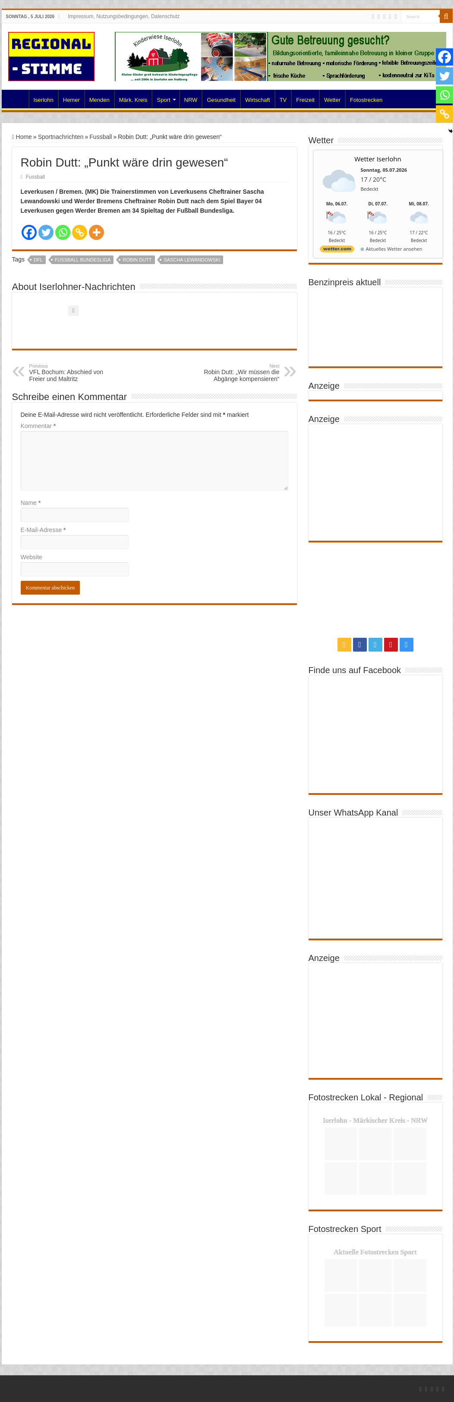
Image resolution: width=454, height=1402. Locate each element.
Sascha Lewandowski (192, 259)
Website (31, 557)
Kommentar (38, 425)
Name (31, 502)
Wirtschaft (257, 100)
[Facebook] (29, 232)
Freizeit (305, 100)
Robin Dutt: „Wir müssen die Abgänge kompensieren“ (235, 372)
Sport (163, 100)
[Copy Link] (79, 232)
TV (283, 100)
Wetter (332, 100)
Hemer (71, 100)
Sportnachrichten (61, 136)
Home (17, 99)
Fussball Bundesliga (83, 259)
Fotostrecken (366, 100)
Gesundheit (221, 100)
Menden (99, 100)
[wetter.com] (337, 250)
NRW (191, 100)
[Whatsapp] (62, 232)
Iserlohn (44, 100)
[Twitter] (46, 232)
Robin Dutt (137, 259)
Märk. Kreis (133, 100)
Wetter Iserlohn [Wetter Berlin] (377, 158)
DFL (38, 259)
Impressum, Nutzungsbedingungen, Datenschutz (124, 16)
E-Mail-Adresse (43, 529)
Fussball (100, 136)
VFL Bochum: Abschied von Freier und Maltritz (73, 372)
